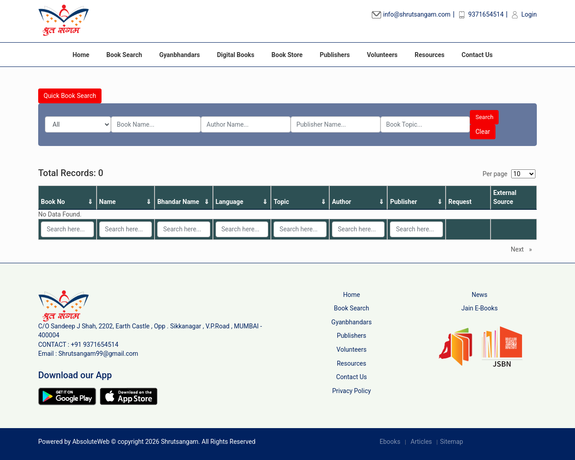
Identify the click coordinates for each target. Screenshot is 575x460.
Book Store (286, 54)
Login (523, 14)
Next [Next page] (523, 249)
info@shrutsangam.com (411, 14)
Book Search (124, 54)
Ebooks (390, 441)
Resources (430, 54)
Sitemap (451, 441)
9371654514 (480, 14)
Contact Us (477, 54)
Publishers (335, 54)
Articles (421, 441)
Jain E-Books (479, 308)
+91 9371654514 (95, 344)
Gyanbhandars (179, 54)
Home (80, 54)
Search (484, 117)
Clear (482, 131)
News (479, 294)
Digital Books (235, 54)
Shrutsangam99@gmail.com (98, 353)
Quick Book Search (70, 95)
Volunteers (382, 54)
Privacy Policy (351, 390)
